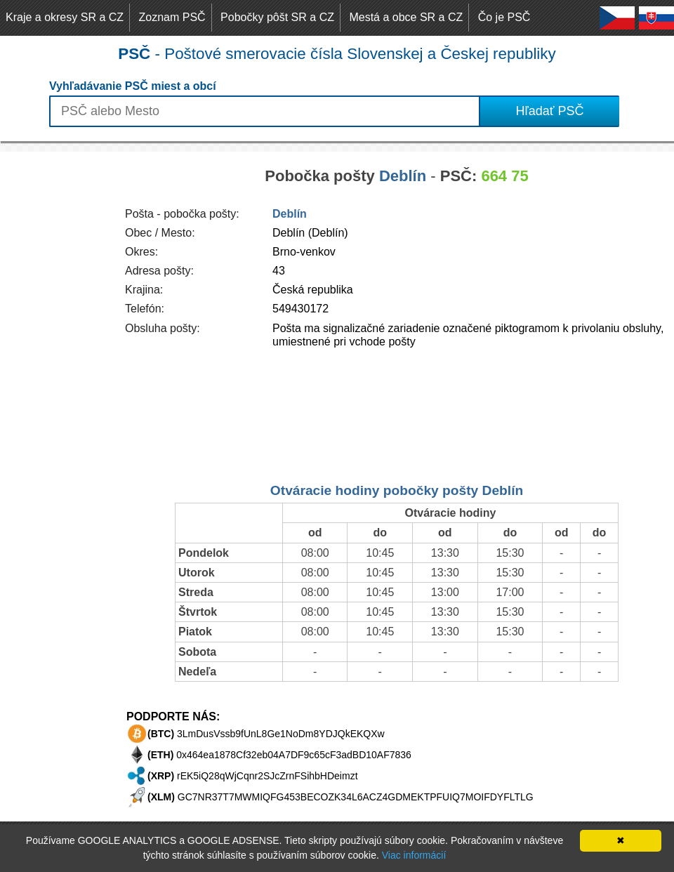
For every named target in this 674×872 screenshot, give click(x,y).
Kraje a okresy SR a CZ (65, 17)
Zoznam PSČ (172, 17)
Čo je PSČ (504, 17)
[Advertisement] (56, 362)
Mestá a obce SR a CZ (406, 17)
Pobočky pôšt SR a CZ (277, 17)
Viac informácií (414, 855)
